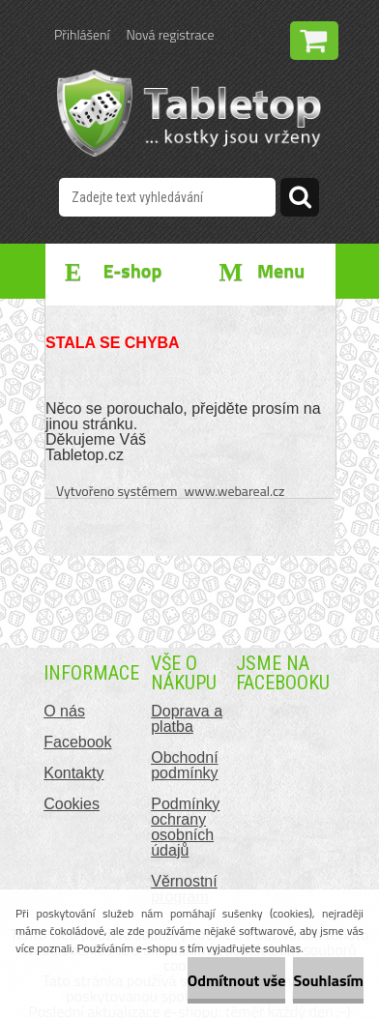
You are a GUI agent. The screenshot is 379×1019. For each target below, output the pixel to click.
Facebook (77, 742)
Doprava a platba (186, 719)
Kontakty (73, 773)
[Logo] (189, 113)
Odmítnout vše (237, 980)
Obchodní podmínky (184, 765)
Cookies (72, 804)
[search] (299, 200)
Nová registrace (170, 34)
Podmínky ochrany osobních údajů (185, 827)
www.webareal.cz (235, 490)
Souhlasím (328, 980)
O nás (64, 711)
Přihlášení (81, 34)
